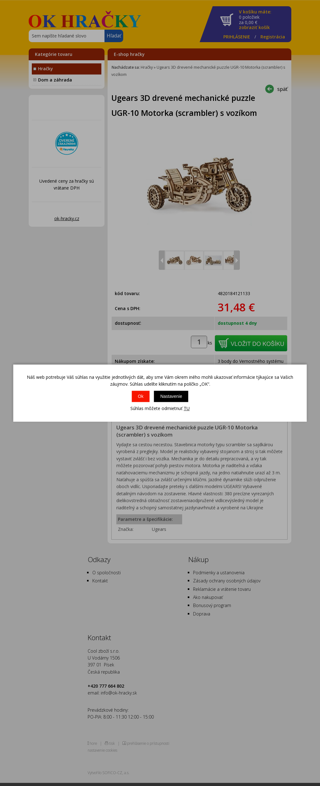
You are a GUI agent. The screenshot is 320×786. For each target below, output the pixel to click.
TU (187, 409)
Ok (140, 396)
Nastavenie (171, 396)
